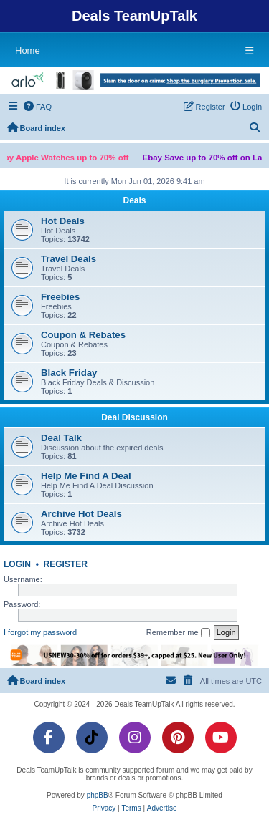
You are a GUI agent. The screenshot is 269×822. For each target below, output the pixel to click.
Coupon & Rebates (83, 334)
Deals (134, 200)
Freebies (60, 296)
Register (66, 564)
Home (27, 50)
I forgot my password (40, 632)
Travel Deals (68, 258)
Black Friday (69, 372)
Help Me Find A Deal (86, 475)
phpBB (97, 795)
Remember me (178, 633)
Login (17, 564)
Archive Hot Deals (81, 513)
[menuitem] (38, 106)
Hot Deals (63, 221)
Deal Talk (61, 437)
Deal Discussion (134, 417)
